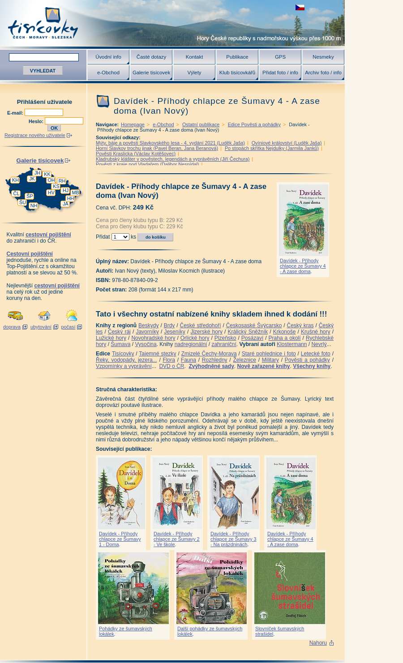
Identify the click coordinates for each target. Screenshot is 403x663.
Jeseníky (174, 332)
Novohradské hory (153, 338)
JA (66, 203)
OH (51, 180)
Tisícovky (123, 354)
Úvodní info (108, 57)
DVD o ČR (171, 366)
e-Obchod (108, 72)
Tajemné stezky (157, 354)
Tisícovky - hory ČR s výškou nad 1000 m (172, 23)
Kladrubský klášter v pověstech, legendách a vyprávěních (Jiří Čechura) (172, 159)
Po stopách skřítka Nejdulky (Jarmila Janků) (272, 148)
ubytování (40, 326)
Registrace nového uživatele (34, 135)
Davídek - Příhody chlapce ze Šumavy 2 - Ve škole (177, 539)
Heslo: (37, 121)
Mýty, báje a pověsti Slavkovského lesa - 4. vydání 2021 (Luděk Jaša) (170, 142)
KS (56, 186)
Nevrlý (318, 344)
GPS (280, 57)
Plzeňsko (225, 338)
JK (32, 178)
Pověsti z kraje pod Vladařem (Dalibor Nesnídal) (147, 164)
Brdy (169, 325)
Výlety (194, 72)
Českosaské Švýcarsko (254, 325)
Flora (169, 360)
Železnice (244, 360)
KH (15, 180)
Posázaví (252, 338)
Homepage (133, 124)
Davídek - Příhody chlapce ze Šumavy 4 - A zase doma (303, 266)
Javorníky (147, 332)
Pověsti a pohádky (307, 360)
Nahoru (318, 643)
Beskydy (148, 325)
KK (47, 174)
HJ (66, 190)
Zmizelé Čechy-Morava (209, 354)
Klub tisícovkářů (237, 72)
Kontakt (194, 57)
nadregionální (191, 344)
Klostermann (292, 344)
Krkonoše (284, 332)
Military (270, 360)
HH (70, 198)
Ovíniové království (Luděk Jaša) (287, 142)
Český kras (300, 325)
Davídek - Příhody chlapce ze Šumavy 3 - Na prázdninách (233, 539)
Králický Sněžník (248, 332)
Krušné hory (315, 332)
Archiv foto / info (323, 72)
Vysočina (145, 344)
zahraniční (223, 344)
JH (37, 172)
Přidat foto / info (280, 72)
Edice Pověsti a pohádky (254, 124)
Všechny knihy (311, 366)
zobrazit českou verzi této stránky (300, 7)
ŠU (22, 202)
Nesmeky (323, 57)
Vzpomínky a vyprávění (124, 366)
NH (34, 205)
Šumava (120, 344)
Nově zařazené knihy (263, 366)
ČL (16, 193)
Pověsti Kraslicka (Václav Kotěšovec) (136, 153)
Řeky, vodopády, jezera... (126, 360)
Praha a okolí (285, 338)
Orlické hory (195, 338)
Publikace (237, 57)
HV (51, 192)
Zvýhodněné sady (211, 366)
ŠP (29, 196)
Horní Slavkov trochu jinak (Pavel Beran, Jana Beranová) (157, 148)
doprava (12, 326)
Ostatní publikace (200, 124)
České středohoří (200, 325)
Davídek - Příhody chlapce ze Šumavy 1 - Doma (120, 539)
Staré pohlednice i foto (269, 354)
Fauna (188, 360)
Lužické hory (111, 338)
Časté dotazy (151, 57)
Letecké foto (315, 354)
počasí (68, 326)
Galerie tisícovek (151, 72)
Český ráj (119, 332)
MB (75, 192)
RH (62, 181)
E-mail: (16, 112)
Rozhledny (214, 360)
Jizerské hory (206, 332)
